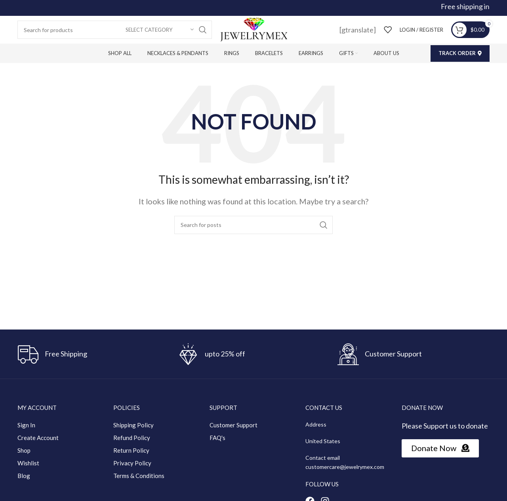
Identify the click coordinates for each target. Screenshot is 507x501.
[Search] (114, 30)
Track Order (460, 53)
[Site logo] (253, 29)
